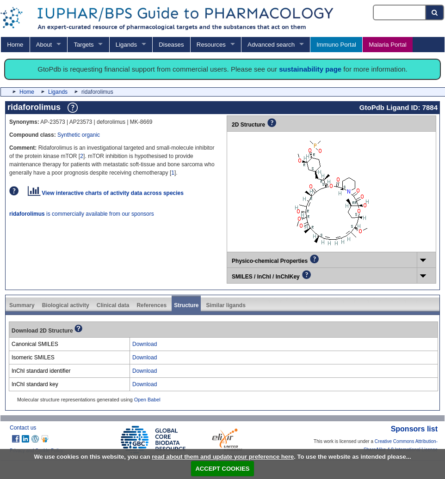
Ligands (126, 44)
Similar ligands (225, 305)
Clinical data (113, 305)
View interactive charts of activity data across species (106, 193)
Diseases (171, 44)
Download (144, 344)
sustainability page (310, 69)
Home (15, 44)
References (151, 305)
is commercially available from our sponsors (81, 214)
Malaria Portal (387, 44)
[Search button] (435, 12)
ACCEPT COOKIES (222, 468)
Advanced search (271, 44)
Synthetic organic (78, 135)
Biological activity (65, 305)
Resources (211, 44)
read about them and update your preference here (223, 456)
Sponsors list (414, 429)
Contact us (23, 427)
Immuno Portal (336, 44)
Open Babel (147, 399)
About (44, 44)
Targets (83, 44)
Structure (186, 305)
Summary (22, 305)
